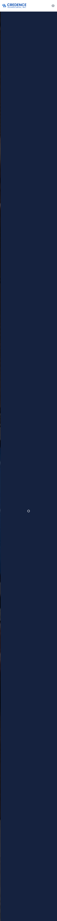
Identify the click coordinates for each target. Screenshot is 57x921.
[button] (23, 338)
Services (36, 851)
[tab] (15, 438)
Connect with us (29, 898)
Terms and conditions (35, 908)
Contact (35, 861)
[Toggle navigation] (53, 6)
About (34, 846)
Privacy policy (18, 908)
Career (35, 856)
